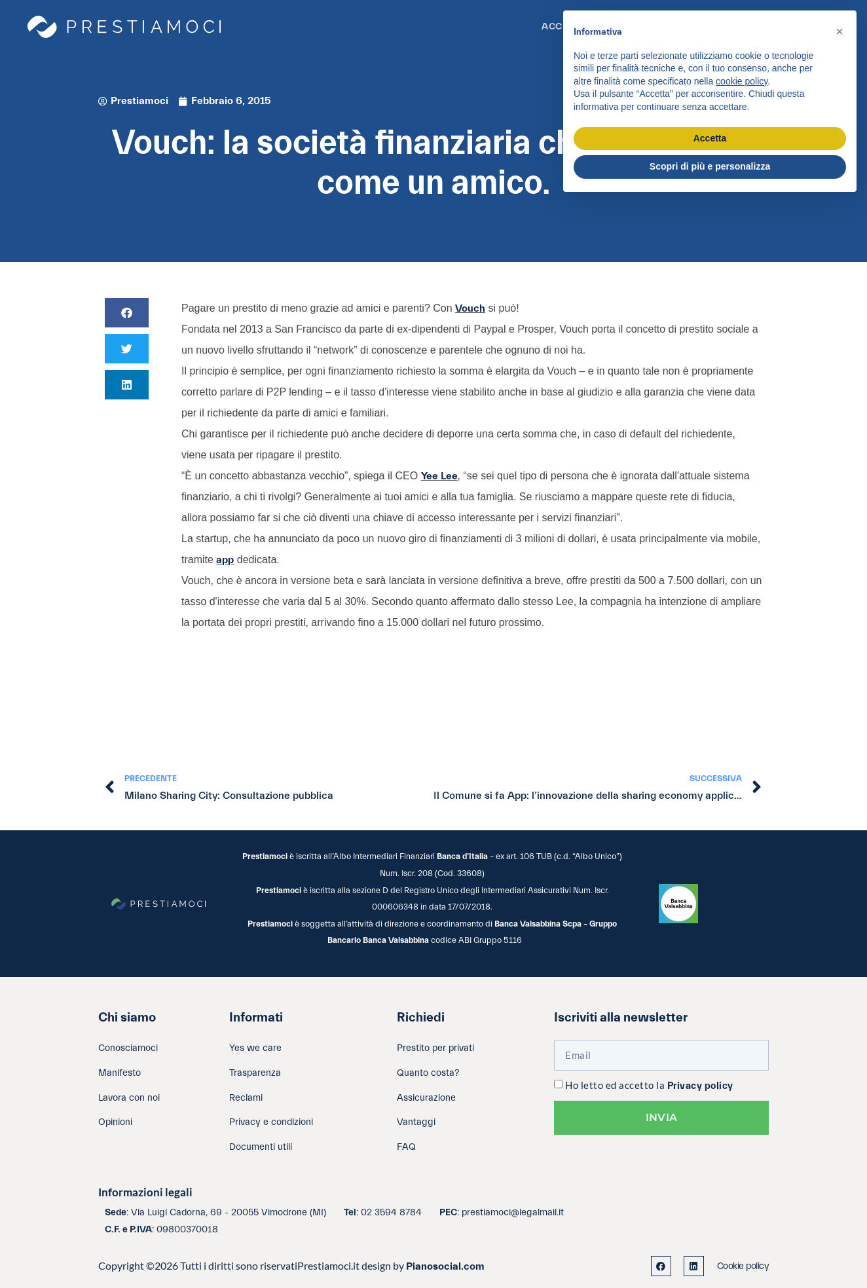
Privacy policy (700, 1086)
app (225, 560)
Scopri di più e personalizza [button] (710, 166)
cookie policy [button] (741, 81)
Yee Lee (439, 476)
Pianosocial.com (445, 1266)
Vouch (470, 308)
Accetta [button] (710, 138)
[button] (127, 312)
